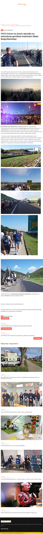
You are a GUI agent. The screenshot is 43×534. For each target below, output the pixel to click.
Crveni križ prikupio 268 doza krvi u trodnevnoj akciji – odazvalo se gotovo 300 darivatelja (21, 479)
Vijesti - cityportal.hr (8, 30)
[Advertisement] (21, 14)
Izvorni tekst (5, 318)
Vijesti (8, 24)
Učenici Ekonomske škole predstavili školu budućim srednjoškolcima (16, 412)
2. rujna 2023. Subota (14, 24)
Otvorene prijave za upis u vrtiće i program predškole (13, 445)
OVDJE (21, 295)
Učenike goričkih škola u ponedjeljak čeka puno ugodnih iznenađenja (16, 325)
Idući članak (38, 338)
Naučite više (26, 533)
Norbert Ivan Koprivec (28, 142)
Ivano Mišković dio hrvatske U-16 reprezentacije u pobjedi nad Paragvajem (17, 335)
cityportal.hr (19, 311)
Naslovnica (3, 24)
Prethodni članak (6, 328)
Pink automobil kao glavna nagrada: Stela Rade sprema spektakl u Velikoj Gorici (19, 512)
